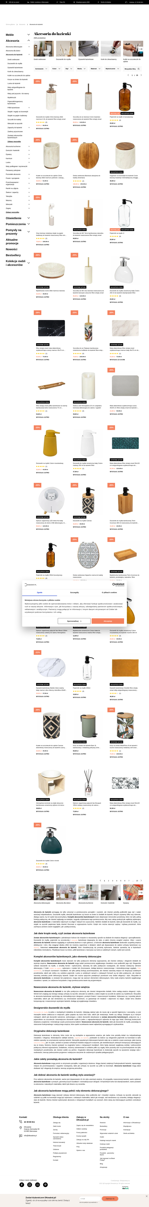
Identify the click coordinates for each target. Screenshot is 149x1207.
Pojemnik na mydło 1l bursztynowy (121, 117)
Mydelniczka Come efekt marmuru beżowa (50, 291)
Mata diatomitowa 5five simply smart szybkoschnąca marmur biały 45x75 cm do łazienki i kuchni (124, 349)
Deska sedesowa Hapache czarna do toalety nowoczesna (88, 576)
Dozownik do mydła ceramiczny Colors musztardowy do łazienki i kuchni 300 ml (123, 631)
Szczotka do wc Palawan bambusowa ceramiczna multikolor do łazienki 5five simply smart (88, 349)
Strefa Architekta (104, 2)
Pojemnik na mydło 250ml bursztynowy (49, 575)
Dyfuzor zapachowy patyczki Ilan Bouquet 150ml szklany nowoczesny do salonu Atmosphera (87, 804)
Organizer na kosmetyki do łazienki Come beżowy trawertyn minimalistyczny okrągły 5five (124, 177)
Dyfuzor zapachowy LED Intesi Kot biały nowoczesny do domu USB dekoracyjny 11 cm (50, 522)
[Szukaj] (96, 10)
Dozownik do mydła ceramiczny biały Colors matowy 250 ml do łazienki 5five (88, 464)
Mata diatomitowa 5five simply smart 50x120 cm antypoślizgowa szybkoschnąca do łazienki (125, 464)
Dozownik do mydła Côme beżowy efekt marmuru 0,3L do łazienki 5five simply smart (51, 118)
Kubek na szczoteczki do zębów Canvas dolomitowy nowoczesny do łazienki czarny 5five (50, 747)
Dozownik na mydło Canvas (82, 521)
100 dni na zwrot (12, 2)
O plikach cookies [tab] (109, 592)
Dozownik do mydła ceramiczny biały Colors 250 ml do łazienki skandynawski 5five (124, 292)
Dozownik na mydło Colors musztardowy (49, 463)
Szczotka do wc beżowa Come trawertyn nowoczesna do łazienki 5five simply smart (87, 118)
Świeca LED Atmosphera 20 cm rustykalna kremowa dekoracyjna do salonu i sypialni (87, 407)
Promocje (35, 21)
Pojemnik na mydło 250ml (81, 688)
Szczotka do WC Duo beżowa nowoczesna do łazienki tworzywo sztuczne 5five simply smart (88, 292)
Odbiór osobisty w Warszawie (38, 2)
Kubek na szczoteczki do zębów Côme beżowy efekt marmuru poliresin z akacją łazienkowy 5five (49, 177)
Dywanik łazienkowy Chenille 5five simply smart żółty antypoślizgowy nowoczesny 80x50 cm (123, 689)
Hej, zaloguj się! (120, 10)
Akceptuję (108, 621)
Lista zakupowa (132, 8)
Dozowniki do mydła (41, 1012)
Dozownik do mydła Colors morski (47, 860)
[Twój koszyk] (139, 9)
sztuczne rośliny (39, 1043)
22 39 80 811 (139, 2)
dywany (36, 947)
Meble (23, 17)
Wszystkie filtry (132, 69)
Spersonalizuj (74, 621)
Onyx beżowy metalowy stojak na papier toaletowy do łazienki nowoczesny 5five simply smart (51, 234)
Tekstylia (117, 17)
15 (137, 881)
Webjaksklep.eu (125, 1180)
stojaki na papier (55, 968)
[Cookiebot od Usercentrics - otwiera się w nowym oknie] (114, 584)
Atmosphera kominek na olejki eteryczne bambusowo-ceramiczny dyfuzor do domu (50, 804)
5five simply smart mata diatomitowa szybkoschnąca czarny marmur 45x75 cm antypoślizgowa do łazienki (50, 349)
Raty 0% (61, 2)
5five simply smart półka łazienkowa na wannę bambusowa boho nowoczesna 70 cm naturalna (51, 407)
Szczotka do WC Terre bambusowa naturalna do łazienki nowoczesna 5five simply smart (88, 234)
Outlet (23, 21)
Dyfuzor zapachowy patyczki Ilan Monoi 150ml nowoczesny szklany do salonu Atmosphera (51, 631)
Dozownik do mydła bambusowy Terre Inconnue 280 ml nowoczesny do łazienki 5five (123, 522)
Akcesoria (22, 24)
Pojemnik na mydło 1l (117, 233)
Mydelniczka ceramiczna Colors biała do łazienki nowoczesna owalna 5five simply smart (86, 632)
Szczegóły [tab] (74, 592)
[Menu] (13, 19)
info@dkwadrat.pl (30, 1136)
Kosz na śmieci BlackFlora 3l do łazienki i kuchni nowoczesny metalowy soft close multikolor (123, 747)
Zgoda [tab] (39, 592)
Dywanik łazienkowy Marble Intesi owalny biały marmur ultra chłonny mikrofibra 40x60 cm (50, 689)
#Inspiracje (48, 21)
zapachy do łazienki (82, 1038)
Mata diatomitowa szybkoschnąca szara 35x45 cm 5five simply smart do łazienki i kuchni (123, 407)
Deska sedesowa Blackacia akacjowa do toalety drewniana (86, 177)
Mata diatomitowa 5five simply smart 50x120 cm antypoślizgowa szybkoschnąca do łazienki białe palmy (125, 804)
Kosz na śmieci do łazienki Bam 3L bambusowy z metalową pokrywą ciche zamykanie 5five (86, 747)
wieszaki (74, 940)
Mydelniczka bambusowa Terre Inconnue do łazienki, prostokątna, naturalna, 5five (124, 576)
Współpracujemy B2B (81, 2)
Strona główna (10, 24)
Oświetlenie (131, 17)
